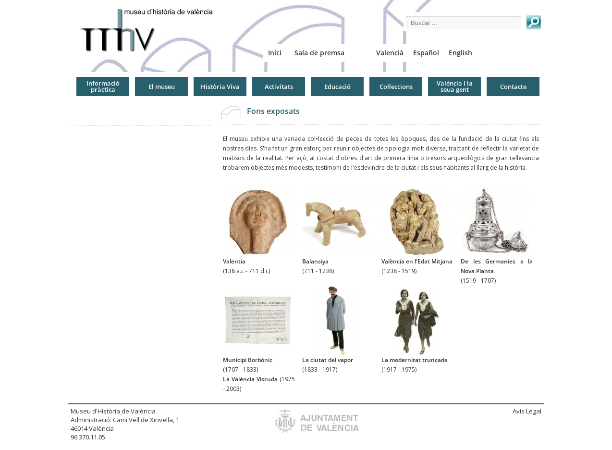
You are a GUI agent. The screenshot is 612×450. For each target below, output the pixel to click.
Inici (275, 52)
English (460, 52)
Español (426, 52)
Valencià (390, 52)
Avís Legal (527, 411)
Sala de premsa (319, 52)
